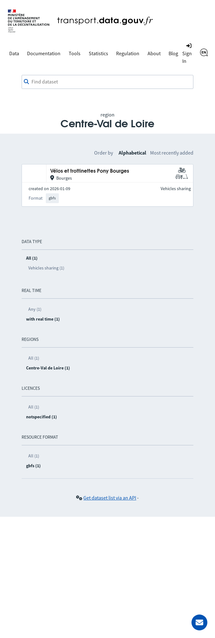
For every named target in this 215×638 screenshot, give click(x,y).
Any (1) (34, 309)
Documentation (43, 53)
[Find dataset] (108, 82)
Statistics (98, 53)
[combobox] (108, 82)
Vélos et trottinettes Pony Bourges (89, 171)
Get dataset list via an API (109, 498)
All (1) (33, 358)
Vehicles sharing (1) (46, 268)
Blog (173, 53)
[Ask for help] (199, 622)
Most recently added (171, 153)
